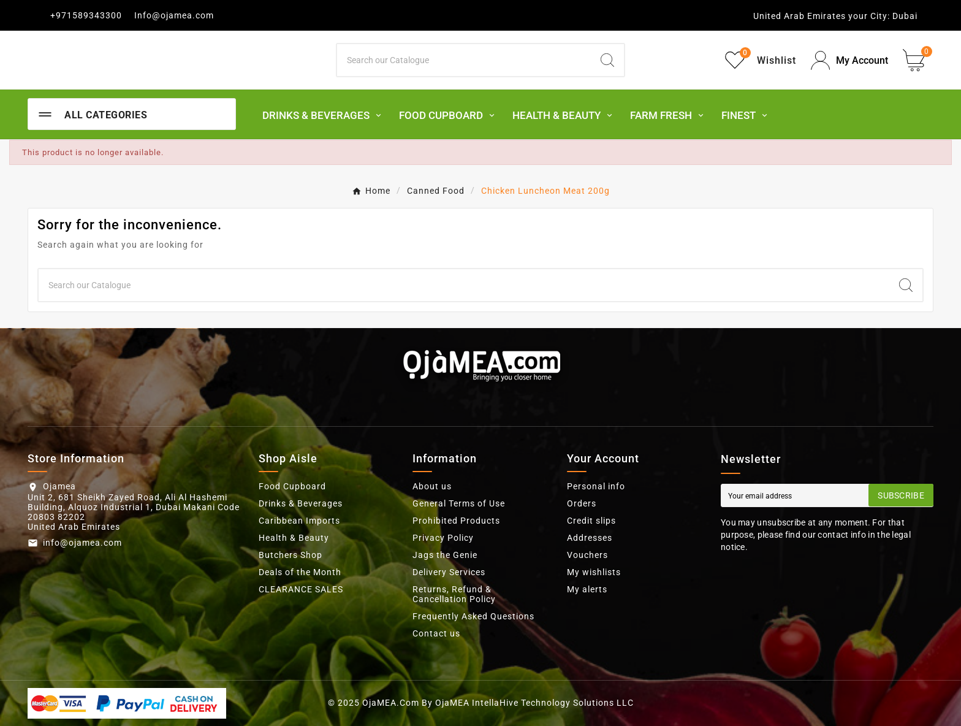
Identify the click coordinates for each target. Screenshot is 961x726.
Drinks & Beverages (301, 503)
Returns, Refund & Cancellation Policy (454, 594)
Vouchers (587, 555)
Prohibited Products (456, 520)
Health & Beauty (294, 538)
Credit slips (591, 520)
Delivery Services (448, 572)
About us (432, 486)
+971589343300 (86, 15)
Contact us (436, 633)
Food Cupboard (292, 486)
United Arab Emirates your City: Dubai (835, 16)
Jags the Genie (444, 555)
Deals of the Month (300, 572)
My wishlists (594, 572)
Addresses (589, 538)
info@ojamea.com (82, 543)
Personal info (596, 486)
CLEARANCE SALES (301, 589)
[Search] (464, 60)
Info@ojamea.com (174, 15)
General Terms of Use (458, 503)
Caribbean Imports (299, 520)
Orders (581, 503)
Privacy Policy (443, 538)
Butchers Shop (290, 555)
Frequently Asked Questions (473, 616)
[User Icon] (849, 60)
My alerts (587, 589)
